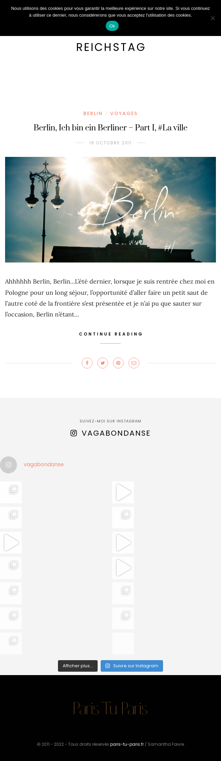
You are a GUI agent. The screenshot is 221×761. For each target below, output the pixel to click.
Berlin (93, 113)
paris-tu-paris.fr (127, 744)
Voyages (124, 113)
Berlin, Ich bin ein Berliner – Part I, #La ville (110, 128)
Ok (112, 26)
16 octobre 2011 (110, 143)
